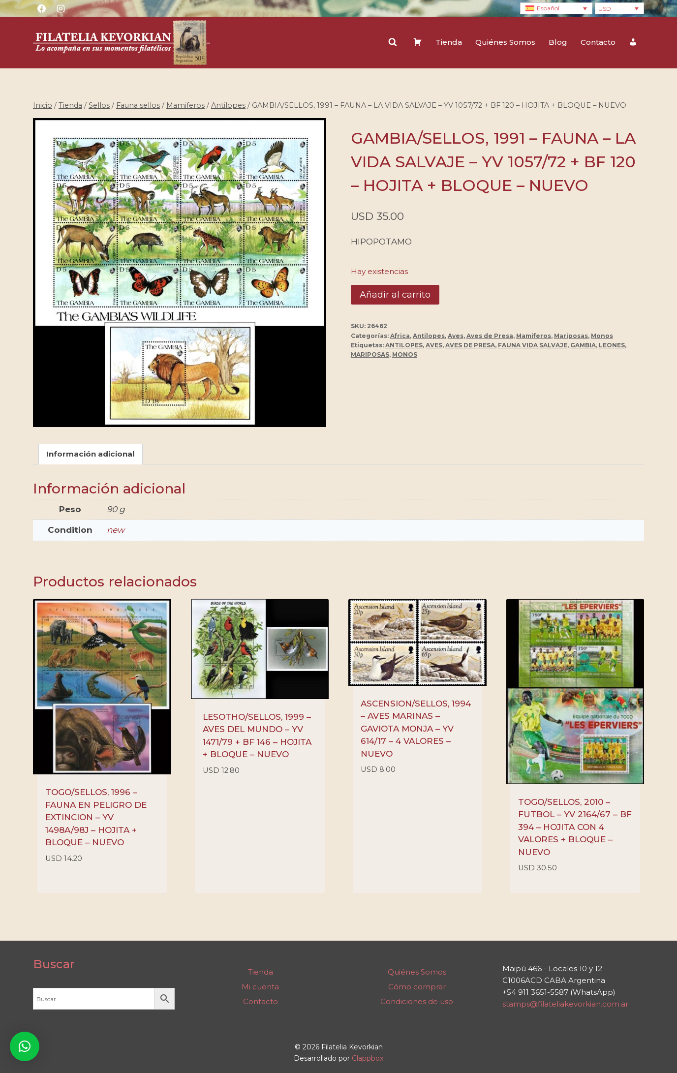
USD (604, 8)
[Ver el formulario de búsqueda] (392, 42)
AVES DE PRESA (470, 345)
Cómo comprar (417, 986)
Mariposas (571, 335)
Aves (455, 335)
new (115, 530)
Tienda (448, 42)
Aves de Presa (489, 335)
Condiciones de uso (416, 1001)
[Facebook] (41, 8)
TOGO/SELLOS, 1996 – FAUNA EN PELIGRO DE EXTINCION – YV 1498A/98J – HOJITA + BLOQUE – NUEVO (96, 817)
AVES (434, 345)
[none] (556, 8)
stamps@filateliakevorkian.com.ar (565, 1004)
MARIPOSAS (370, 354)
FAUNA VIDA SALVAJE (532, 345)
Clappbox (367, 1058)
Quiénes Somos (505, 42)
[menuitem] (556, 8)
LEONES (612, 345)
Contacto (598, 42)
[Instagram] (60, 8)
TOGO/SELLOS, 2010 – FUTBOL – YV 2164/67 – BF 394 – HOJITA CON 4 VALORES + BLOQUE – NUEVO (575, 827)
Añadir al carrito (395, 294)
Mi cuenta (260, 986)
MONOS (404, 354)
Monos (602, 335)
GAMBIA (583, 345)
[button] (24, 1046)
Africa (400, 335)
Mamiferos (533, 335)
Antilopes (429, 335)
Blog (558, 42)
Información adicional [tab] (90, 454)
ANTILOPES (404, 345)
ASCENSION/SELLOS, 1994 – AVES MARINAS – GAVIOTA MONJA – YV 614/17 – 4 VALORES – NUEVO (416, 729)
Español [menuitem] (548, 8)
